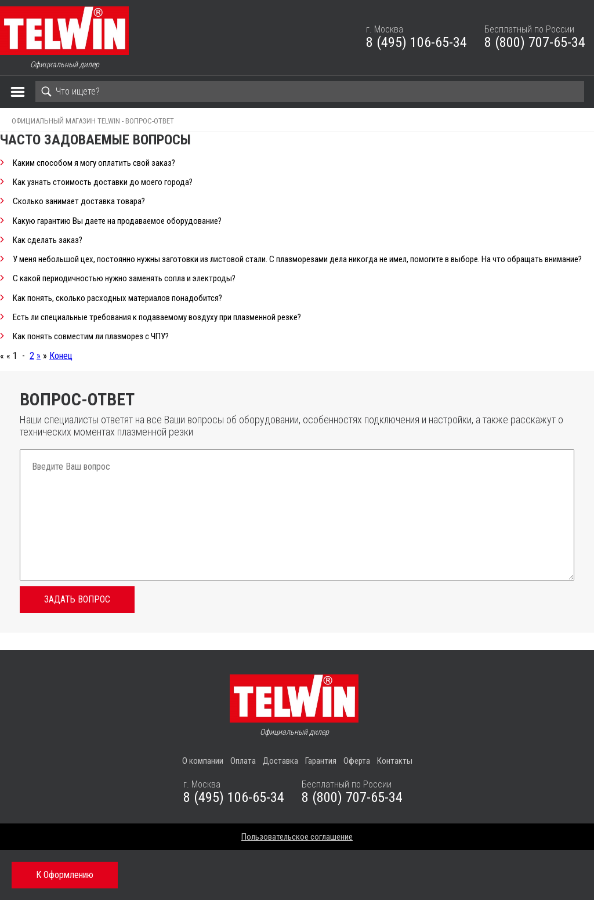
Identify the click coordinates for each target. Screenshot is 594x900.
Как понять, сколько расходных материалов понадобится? (117, 298)
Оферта (356, 761)
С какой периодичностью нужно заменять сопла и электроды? (124, 279)
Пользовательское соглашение (297, 837)
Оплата (243, 761)
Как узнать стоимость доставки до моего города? (103, 182)
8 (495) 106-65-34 (416, 42)
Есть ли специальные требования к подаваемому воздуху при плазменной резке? (157, 317)
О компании (202, 761)
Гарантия (320, 761)
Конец (61, 355)
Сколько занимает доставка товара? (79, 201)
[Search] (309, 91)
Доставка (280, 761)
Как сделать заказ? (47, 240)
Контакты (394, 761)
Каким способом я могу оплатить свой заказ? (94, 163)
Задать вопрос (77, 599)
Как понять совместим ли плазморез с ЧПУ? (91, 337)
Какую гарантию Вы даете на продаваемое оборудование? (117, 221)
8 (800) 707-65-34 (534, 42)
